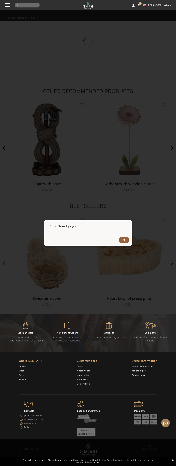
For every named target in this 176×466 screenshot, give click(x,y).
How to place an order (142, 366)
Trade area (82, 379)
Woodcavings (138, 375)
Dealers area (83, 384)
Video (21, 371)
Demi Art (23, 366)
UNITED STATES (157, 5)
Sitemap (23, 379)
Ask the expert (139, 371)
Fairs (21, 375)
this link (102, 460)
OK (124, 239)
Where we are (83, 371)
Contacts (81, 366)
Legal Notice (83, 375)
